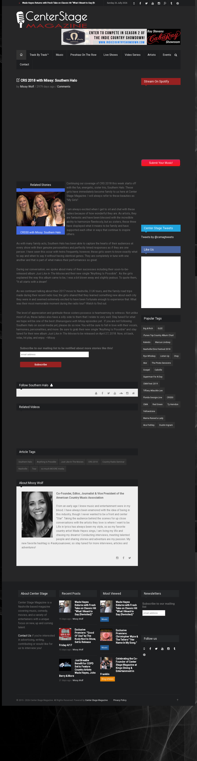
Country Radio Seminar (113, 462)
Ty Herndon (172, 404)
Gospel (146, 370)
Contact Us (24, 635)
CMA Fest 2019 (150, 383)
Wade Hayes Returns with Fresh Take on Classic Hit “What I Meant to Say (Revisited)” (63, 3)
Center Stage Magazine (96, 700)
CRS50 (170, 397)
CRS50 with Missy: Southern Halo (40, 232)
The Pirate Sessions (161, 363)
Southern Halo (25, 462)
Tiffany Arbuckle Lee (153, 390)
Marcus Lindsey (162, 342)
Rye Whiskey (149, 356)
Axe (145, 363)
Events (167, 54)
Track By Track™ (39, 54)
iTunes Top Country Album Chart (158, 335)
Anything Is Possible (46, 462)
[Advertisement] (167, 195)
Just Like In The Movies (72, 462)
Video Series (132, 54)
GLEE (160, 328)
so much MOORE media (52, 469)
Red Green (158, 404)
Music (59, 54)
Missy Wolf (27, 86)
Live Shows (111, 54)
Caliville (158, 370)
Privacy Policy (119, 700)
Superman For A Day (152, 377)
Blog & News (108, 679)
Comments (63, 86)
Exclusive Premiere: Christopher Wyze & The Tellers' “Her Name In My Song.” (127, 636)
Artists (152, 54)
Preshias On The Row (83, 54)
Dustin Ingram (166, 425)
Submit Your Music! (161, 162)
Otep (176, 356)
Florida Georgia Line (152, 397)
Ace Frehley (148, 425)
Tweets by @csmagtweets (157, 237)
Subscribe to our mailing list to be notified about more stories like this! (66, 348)
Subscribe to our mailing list (158, 605)
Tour (34, 469)
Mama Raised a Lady (153, 418)
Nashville (22, 469)
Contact (24, 64)
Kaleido (146, 342)
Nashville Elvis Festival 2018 (156, 349)
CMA (145, 404)
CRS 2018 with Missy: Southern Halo (49, 80)
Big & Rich (148, 328)
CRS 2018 (93, 462)
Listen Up (164, 356)
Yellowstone (149, 411)
